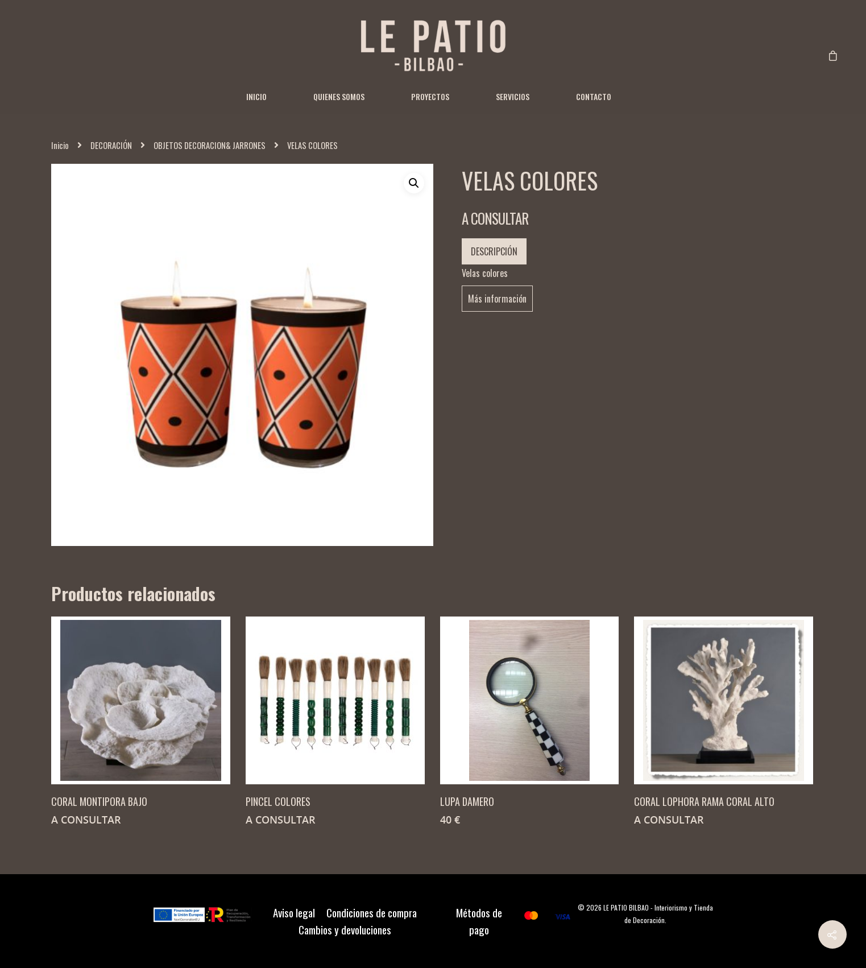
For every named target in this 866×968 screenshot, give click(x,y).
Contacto (593, 96)
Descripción (494, 251)
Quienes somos (338, 96)
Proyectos (430, 96)
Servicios (512, 96)
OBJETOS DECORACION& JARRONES (210, 145)
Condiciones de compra (371, 913)
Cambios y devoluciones (345, 930)
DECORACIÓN (111, 145)
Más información (497, 298)
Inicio (256, 96)
